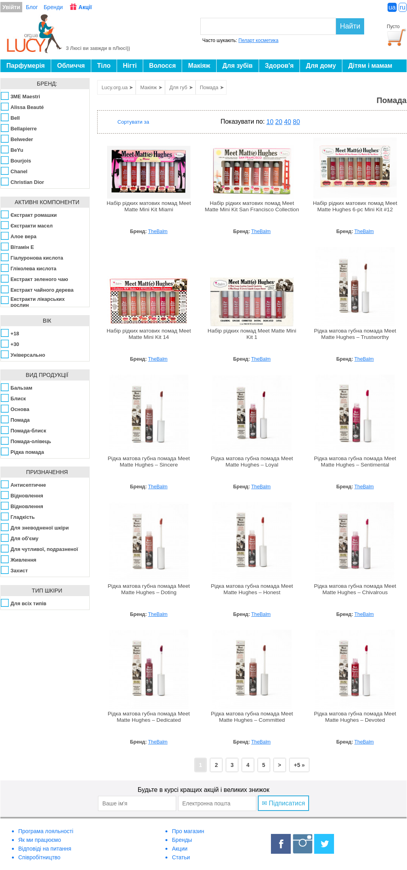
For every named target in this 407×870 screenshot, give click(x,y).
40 (287, 122)
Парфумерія (25, 65)
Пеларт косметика (258, 40)
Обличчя (71, 65)
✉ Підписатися (283, 803)
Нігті (130, 65)
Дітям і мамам (370, 65)
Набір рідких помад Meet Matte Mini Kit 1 (251, 334)
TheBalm (157, 231)
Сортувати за (133, 122)
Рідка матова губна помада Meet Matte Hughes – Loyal (252, 461)
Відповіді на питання (44, 848)
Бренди (53, 7)
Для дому (321, 65)
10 (270, 122)
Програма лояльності (45, 831)
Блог (32, 7)
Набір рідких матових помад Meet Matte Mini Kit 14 (149, 334)
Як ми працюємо (39, 840)
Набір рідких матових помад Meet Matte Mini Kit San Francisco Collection (252, 206)
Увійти (11, 7)
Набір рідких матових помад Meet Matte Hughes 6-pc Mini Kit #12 (355, 206)
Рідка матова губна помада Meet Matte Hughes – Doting (149, 589)
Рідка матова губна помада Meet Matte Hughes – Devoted (355, 717)
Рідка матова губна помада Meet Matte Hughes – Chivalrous (355, 589)
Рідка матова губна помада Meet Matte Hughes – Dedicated (149, 717)
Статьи (181, 857)
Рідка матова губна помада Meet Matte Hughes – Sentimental (355, 461)
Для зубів (238, 65)
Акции (179, 848)
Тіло (104, 65)
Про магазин (188, 831)
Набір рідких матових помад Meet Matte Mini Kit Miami (149, 206)
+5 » (299, 765)
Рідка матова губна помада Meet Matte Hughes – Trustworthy (355, 334)
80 (296, 122)
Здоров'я (279, 65)
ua (392, 7)
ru (402, 7)
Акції (85, 7)
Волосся (162, 65)
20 (278, 122)
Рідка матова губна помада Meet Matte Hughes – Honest (252, 589)
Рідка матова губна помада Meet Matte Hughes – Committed (252, 717)
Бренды (182, 840)
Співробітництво (39, 857)
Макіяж (199, 65)
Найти (350, 26)
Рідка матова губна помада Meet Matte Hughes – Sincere (149, 461)
